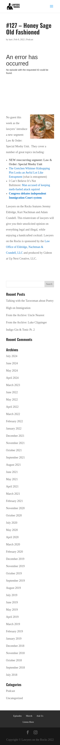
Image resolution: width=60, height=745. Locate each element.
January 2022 (13, 428)
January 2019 (13, 638)
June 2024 (12, 363)
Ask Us (39, 716)
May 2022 (12, 399)
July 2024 (11, 356)
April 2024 (12, 377)
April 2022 (12, 406)
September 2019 (15, 580)
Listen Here (28, 722)
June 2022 (12, 392)
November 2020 (15, 508)
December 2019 (15, 559)
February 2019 (14, 631)
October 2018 (14, 660)
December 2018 (15, 645)
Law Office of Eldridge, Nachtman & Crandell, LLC (28, 247)
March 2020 (13, 544)
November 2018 (15, 653)
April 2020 (12, 537)
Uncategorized (14, 698)
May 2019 (12, 609)
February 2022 (14, 421)
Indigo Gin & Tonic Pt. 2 (20, 329)
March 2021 (13, 493)
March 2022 (13, 414)
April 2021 (12, 486)
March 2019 (13, 624)
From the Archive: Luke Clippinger (26, 322)
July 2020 (11, 522)
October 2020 (14, 515)
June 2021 (12, 472)
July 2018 (11, 674)
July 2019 (11, 595)
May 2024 (12, 370)
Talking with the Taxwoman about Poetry (30, 300)
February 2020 (14, 551)
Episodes (17, 716)
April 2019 (12, 616)
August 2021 (13, 464)
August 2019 (13, 587)
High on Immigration (18, 308)
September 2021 (15, 457)
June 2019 (12, 602)
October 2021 (14, 450)
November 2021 (15, 443)
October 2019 (14, 573)
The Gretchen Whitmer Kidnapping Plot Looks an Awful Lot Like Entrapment (29, 172)
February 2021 (14, 501)
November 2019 (15, 566)
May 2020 (12, 530)
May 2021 (12, 479)
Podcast (29, 39)
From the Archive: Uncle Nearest (25, 315)
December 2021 (15, 435)
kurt (10, 39)
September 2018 (15, 667)
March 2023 (13, 385)
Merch (29, 716)
